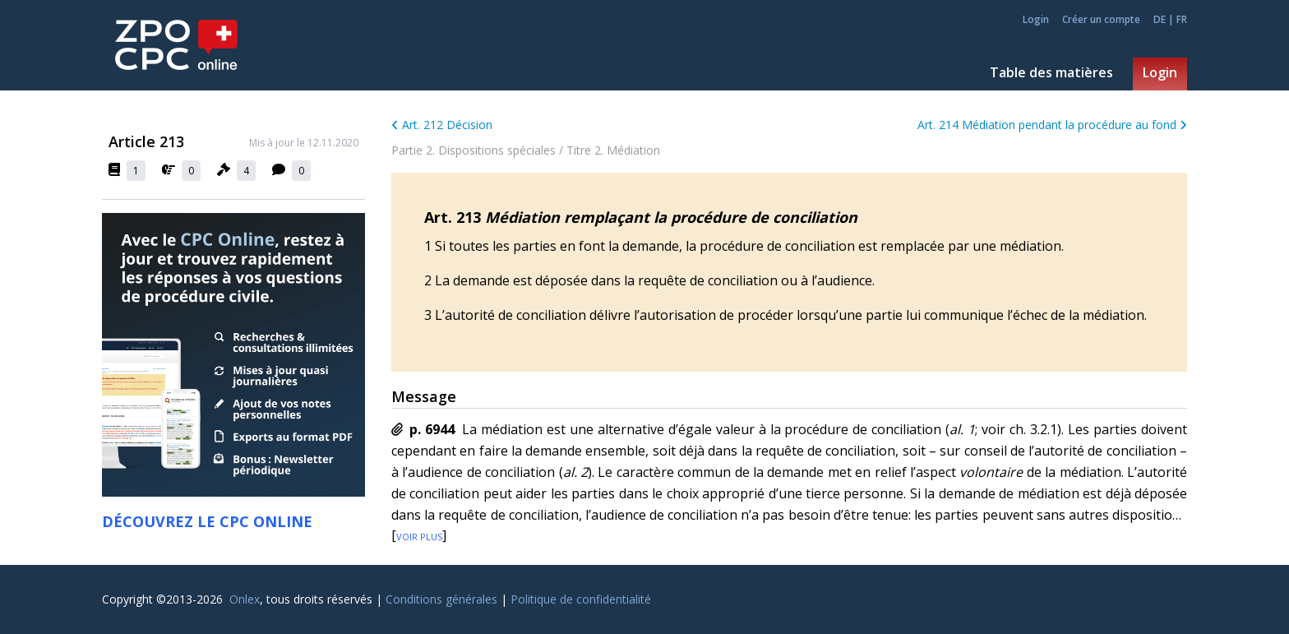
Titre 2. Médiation (613, 150)
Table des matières (1051, 72)
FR (1181, 19)
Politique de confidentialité (581, 599)
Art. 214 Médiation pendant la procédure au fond (1052, 124)
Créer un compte (1101, 19)
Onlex (244, 599)
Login (1036, 19)
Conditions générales (441, 599)
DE (1159, 19)
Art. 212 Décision (441, 124)
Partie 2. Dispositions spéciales (473, 150)
